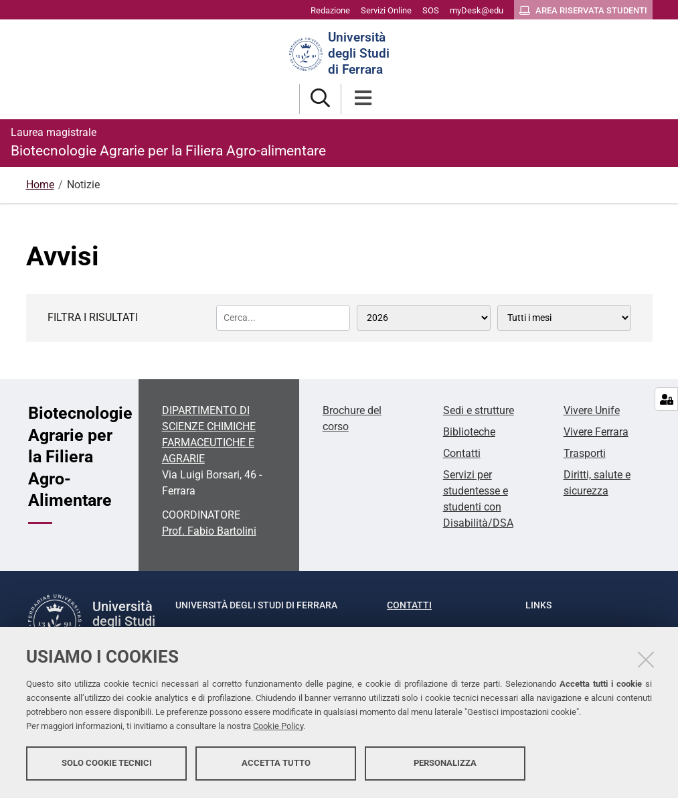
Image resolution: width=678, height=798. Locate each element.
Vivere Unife (592, 410)
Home (40, 184)
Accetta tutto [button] (276, 763)
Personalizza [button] (445, 763)
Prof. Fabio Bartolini (209, 531)
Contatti (462, 453)
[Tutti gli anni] (424, 318)
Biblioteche (469, 431)
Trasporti (585, 453)
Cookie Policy (278, 726)
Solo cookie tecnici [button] (107, 763)
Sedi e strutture (478, 410)
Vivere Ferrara (596, 431)
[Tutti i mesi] (564, 318)
